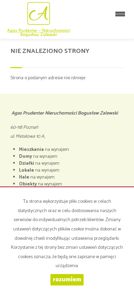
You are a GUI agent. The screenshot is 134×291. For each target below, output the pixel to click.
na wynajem (44, 150)
